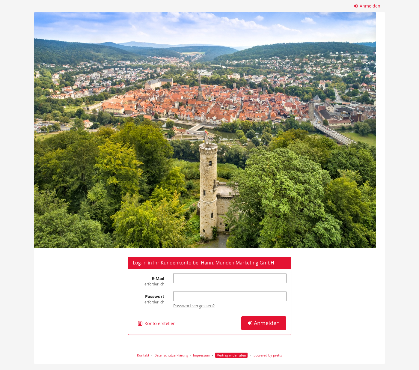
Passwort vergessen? (194, 306)
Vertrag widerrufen (231, 355)
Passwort (149, 299)
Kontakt (143, 355)
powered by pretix (268, 355)
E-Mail (149, 281)
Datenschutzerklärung (171, 355)
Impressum (201, 355)
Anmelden (367, 6)
